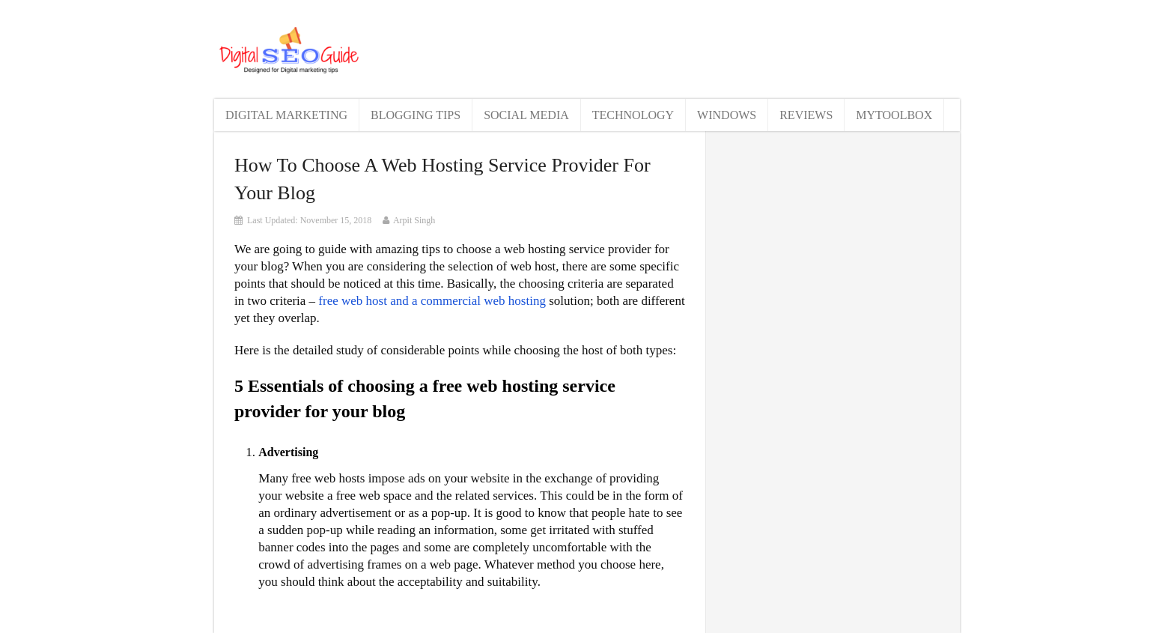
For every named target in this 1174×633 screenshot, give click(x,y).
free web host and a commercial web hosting (432, 301)
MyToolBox (894, 115)
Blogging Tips (415, 115)
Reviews (806, 115)
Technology (633, 115)
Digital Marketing (286, 115)
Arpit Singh (414, 220)
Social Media (526, 115)
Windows (726, 115)
